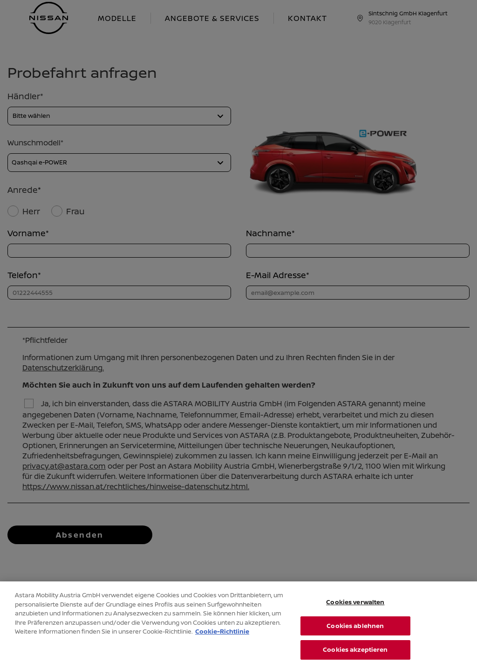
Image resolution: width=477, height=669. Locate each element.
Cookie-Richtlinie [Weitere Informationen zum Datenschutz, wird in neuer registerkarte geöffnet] (222, 638)
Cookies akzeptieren (355, 656)
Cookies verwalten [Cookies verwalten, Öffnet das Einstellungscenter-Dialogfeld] (355, 608)
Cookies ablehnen (355, 632)
